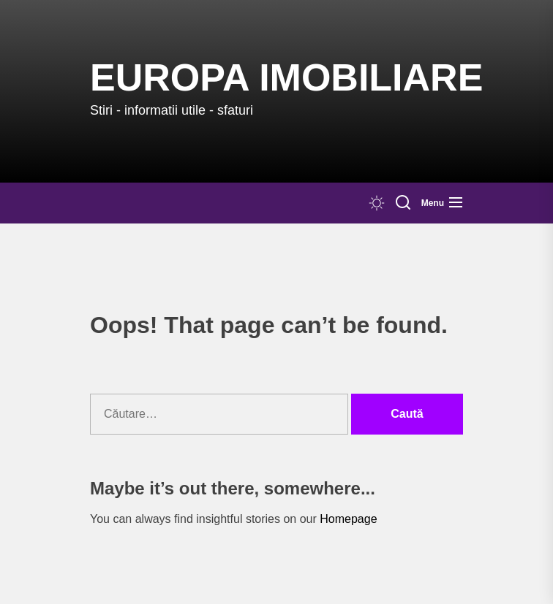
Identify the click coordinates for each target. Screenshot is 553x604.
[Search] (403, 203)
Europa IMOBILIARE (286, 77)
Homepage (348, 519)
